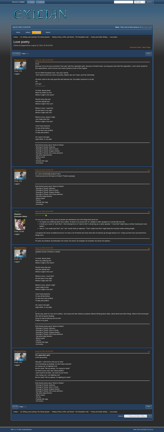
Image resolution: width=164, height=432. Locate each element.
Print (149, 53)
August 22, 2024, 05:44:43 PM (44, 248)
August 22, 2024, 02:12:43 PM (44, 211)
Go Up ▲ (150, 429)
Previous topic (135, 47)
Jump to (120, 416)
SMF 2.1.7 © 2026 (16, 429)
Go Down (16, 53)
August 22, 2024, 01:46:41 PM (44, 170)
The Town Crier (146, 27)
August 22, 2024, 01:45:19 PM (44, 60)
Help (134, 429)
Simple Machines (27, 429)
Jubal (16, 211)
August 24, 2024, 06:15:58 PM (44, 351)
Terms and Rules (142, 429)
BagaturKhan (20, 60)
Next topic (146, 47)
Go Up (15, 406)
